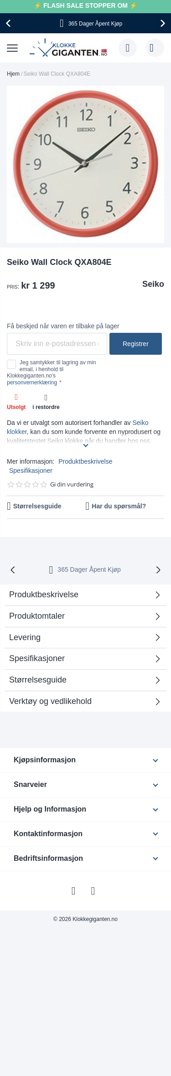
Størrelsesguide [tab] (38, 679)
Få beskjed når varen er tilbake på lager (63, 326)
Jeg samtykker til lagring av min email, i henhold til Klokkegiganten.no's (51, 372)
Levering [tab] (25, 637)
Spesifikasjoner (30, 470)
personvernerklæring (32, 382)
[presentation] (9, 23)
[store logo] (69, 47)
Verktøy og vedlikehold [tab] (50, 701)
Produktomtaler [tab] (37, 616)
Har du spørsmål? (119, 506)
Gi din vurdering (71, 484)
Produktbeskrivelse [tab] (43, 594)
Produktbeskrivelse (85, 461)
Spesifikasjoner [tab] (37, 658)
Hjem (13, 74)
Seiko (153, 284)
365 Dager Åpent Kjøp (89, 569)
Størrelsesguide (37, 506)
